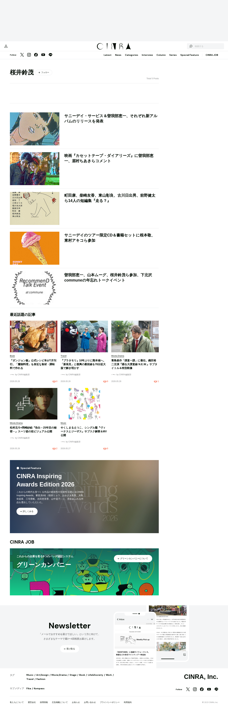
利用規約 (128, 705)
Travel (30, 682)
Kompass (39, 692)
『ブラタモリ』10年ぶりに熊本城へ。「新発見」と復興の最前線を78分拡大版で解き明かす (83, 367)
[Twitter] (22, 58)
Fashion (40, 682)
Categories (131, 58)
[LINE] (50, 58)
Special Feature (189, 58)
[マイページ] (17, 48)
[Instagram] (29, 58)
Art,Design (42, 678)
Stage (73, 678)
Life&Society (95, 678)
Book (82, 678)
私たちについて (17, 705)
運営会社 (32, 705)
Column (161, 58)
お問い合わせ (90, 705)
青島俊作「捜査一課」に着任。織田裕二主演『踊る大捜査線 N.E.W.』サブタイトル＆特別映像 (134, 367)
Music (29, 678)
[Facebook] (36, 58)
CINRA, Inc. (201, 680)
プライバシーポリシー (110, 705)
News (118, 58)
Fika (28, 692)
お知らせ (76, 705)
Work (109, 678)
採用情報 (44, 705)
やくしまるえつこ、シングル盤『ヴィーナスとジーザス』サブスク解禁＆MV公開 (84, 435)
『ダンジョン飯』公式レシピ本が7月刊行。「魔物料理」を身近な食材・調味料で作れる (33, 367)
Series (173, 58)
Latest (107, 58)
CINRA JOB (212, 58)
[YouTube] (43, 58)
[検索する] (180, 48)
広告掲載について (60, 705)
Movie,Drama (59, 678)
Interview (147, 58)
